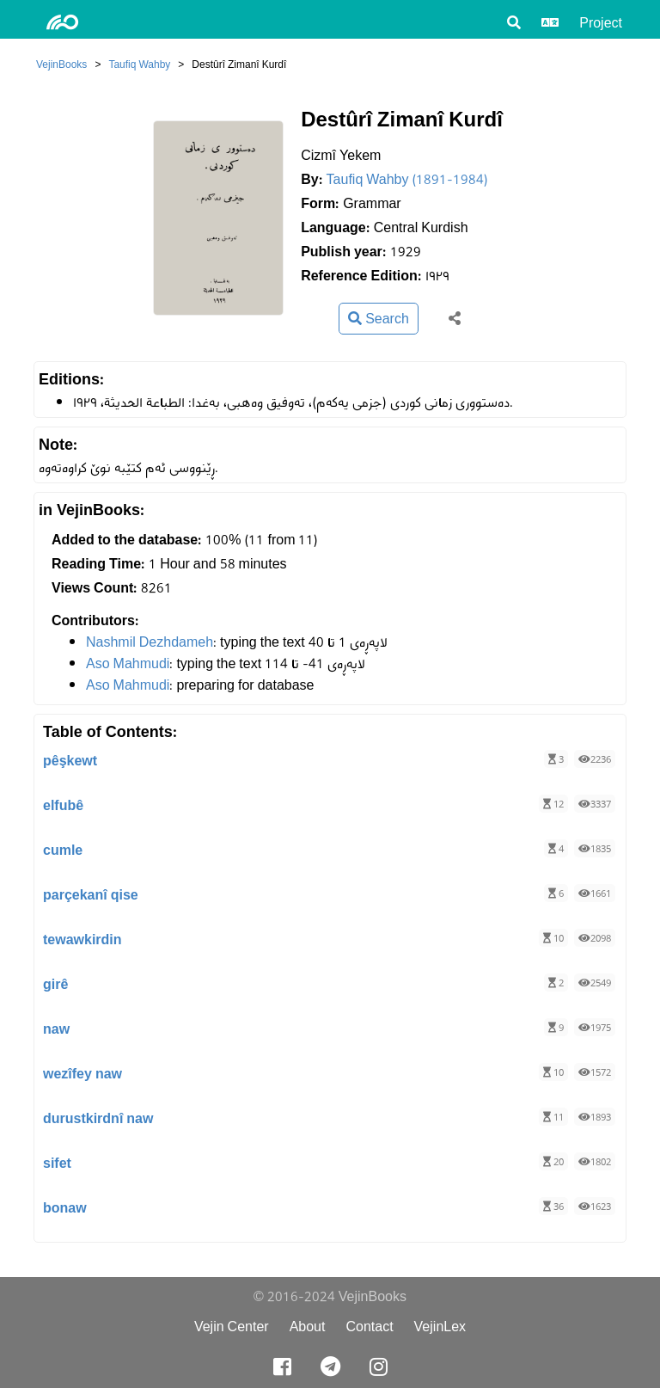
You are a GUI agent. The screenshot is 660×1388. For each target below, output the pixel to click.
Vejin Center (231, 1326)
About (308, 1326)
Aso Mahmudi (127, 663)
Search (378, 319)
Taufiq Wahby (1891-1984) (408, 179)
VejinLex (440, 1326)
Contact (369, 1326)
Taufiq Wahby (139, 64)
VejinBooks (61, 64)
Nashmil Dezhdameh (149, 642)
